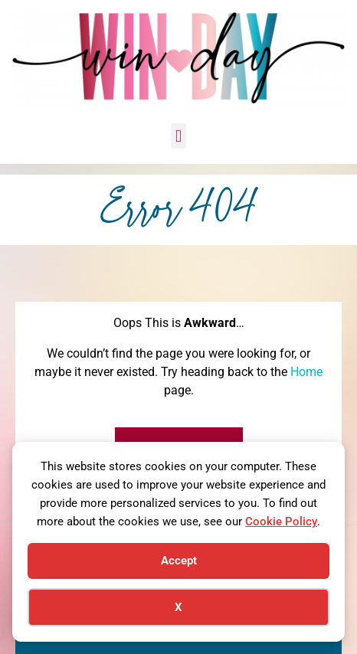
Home (306, 372)
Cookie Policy (281, 521)
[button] (178, 136)
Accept (179, 560)
